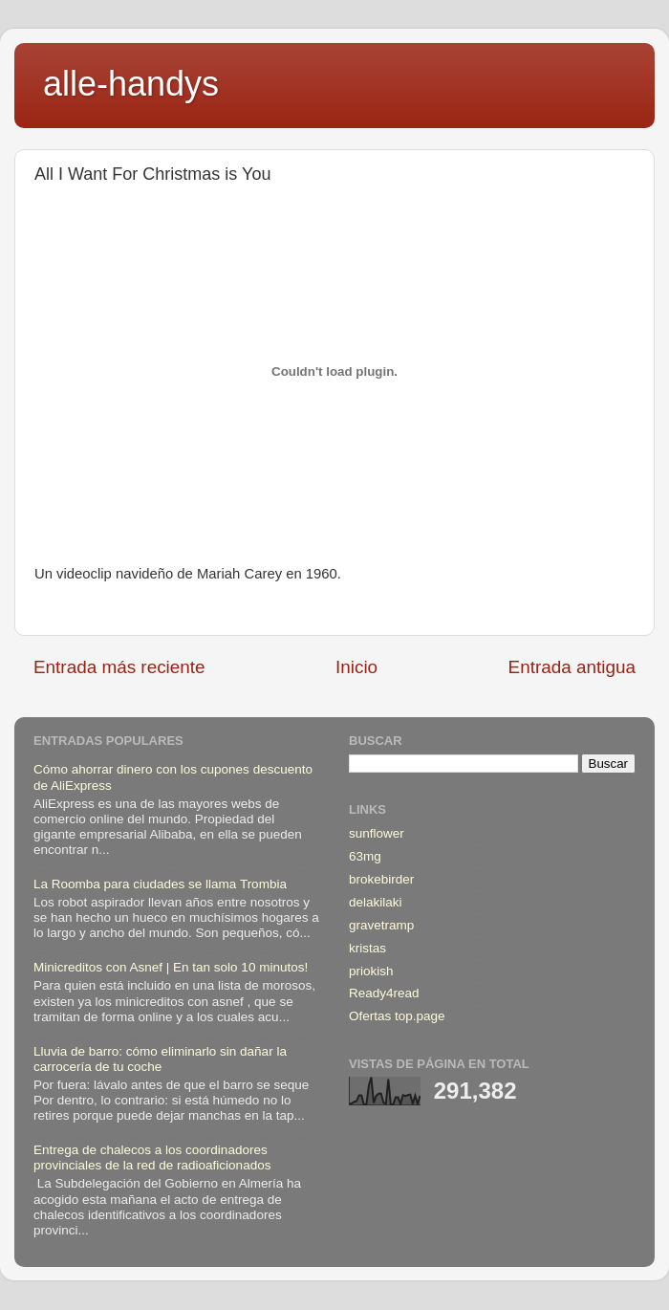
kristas (367, 948)
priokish (371, 971)
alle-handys (131, 83)
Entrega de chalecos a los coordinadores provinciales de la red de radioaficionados (151, 1157)
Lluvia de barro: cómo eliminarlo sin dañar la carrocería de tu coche (160, 1059)
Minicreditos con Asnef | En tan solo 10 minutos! (170, 967)
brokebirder (381, 879)
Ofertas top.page (397, 1016)
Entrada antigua (572, 667)
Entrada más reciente (119, 667)
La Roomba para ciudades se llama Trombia (160, 884)
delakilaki (375, 902)
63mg (365, 856)
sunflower (376, 833)
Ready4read (384, 993)
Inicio (356, 667)
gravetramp (381, 925)
